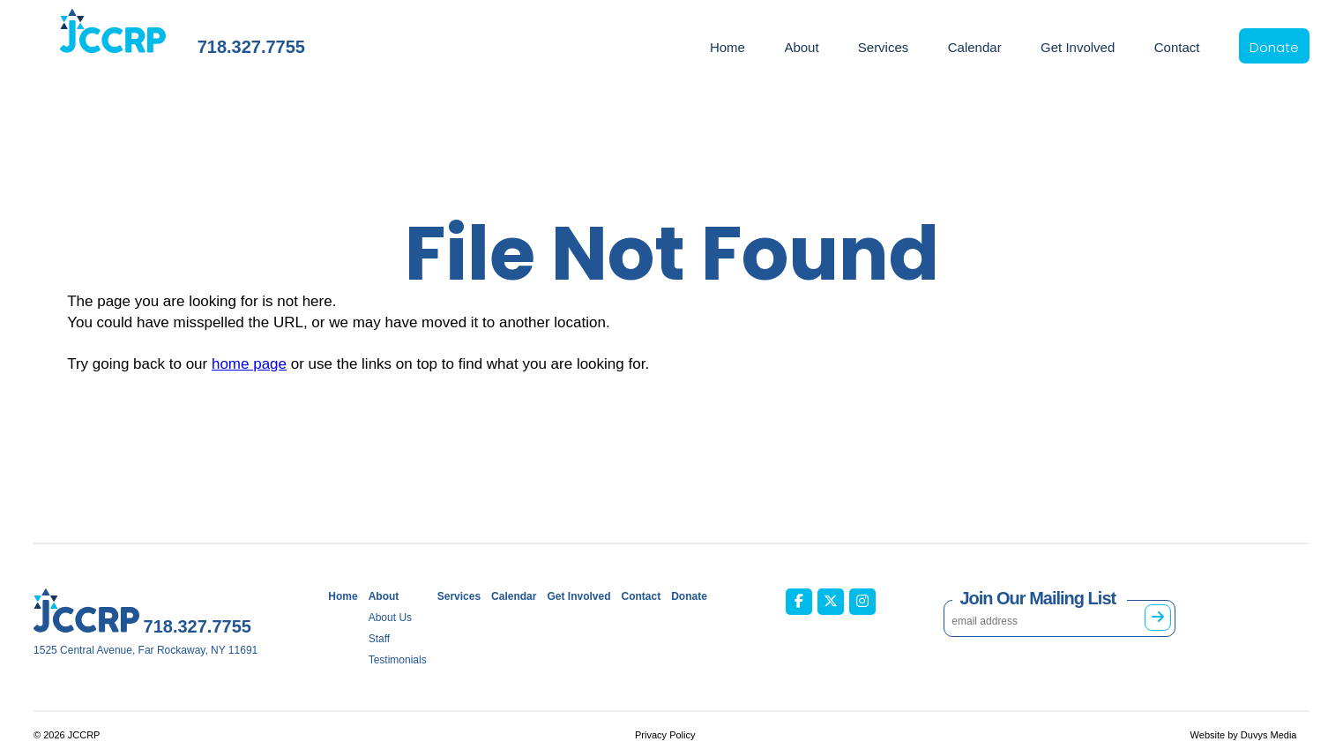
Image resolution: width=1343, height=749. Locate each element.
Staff (379, 639)
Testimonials (398, 660)
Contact (1177, 47)
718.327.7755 (251, 46)
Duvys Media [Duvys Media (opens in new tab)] (1269, 735)
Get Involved (1078, 47)
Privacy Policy (665, 735)
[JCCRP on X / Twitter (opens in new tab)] (830, 601)
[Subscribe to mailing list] (1158, 617)
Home (727, 47)
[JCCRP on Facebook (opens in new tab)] (799, 601)
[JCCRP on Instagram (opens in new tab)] (862, 601)
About (801, 47)
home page (249, 364)
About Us (390, 617)
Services (883, 47)
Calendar (975, 47)
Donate (1274, 47)
